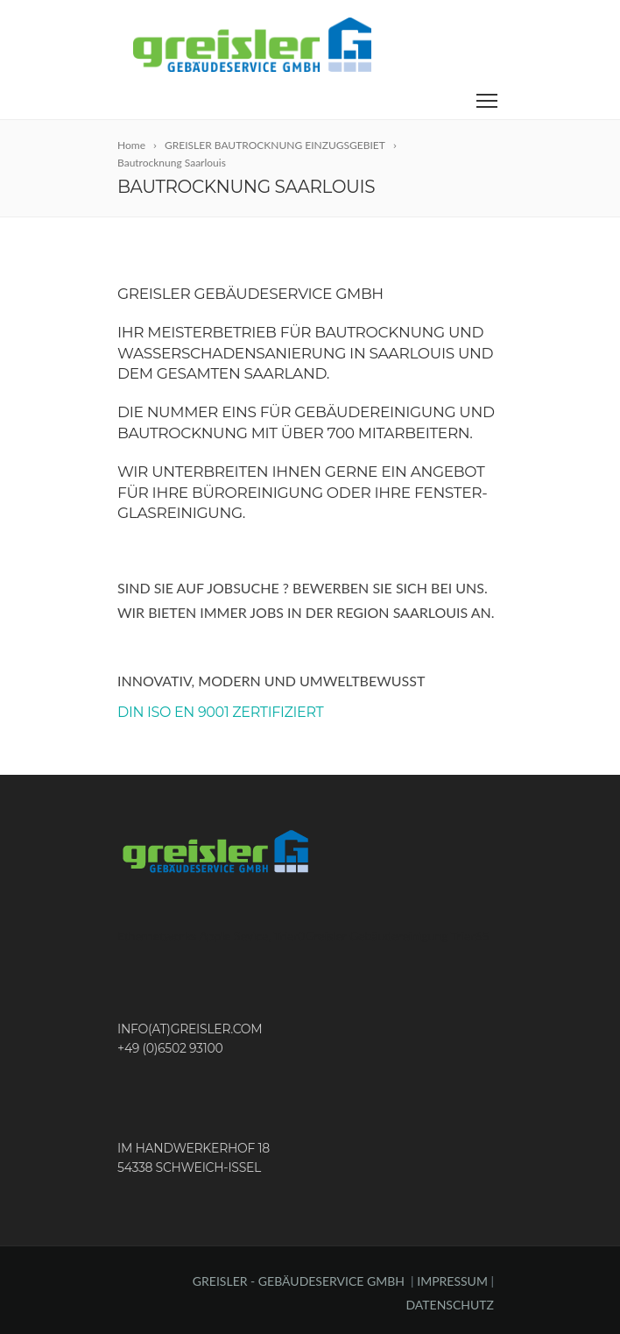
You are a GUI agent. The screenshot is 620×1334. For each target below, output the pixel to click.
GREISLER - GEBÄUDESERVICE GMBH (299, 1281)
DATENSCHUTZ (449, 1304)
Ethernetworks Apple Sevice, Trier (207, 935)
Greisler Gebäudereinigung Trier (390, 935)
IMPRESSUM (453, 1281)
